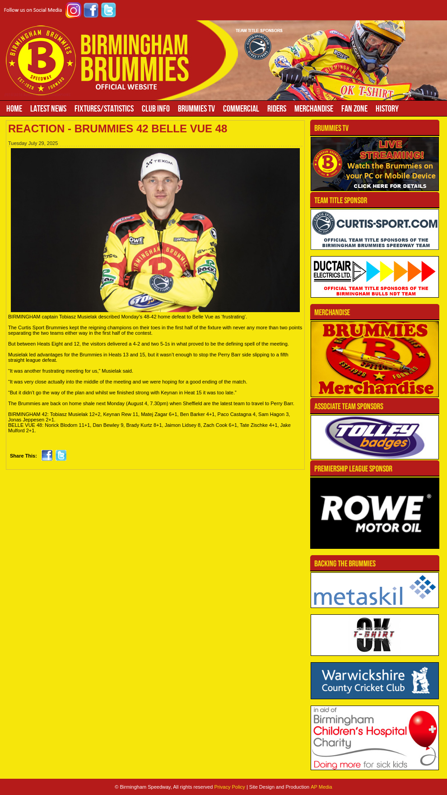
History (387, 108)
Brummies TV (196, 108)
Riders (276, 108)
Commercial (241, 108)
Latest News (48, 108)
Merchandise (313, 108)
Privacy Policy (229, 787)
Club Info (156, 108)
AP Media (321, 787)
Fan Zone (354, 108)
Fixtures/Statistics (104, 108)
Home (14, 108)
